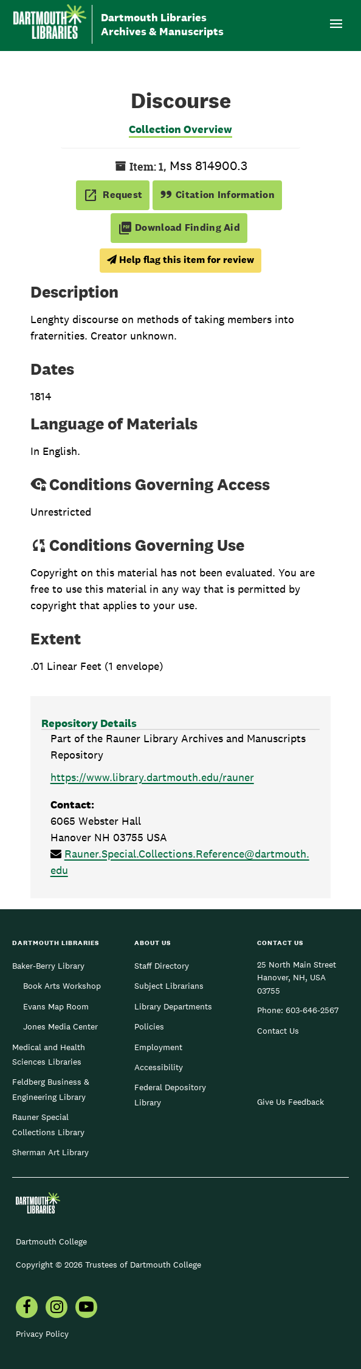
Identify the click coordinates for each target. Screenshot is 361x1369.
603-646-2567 (312, 1010)
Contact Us (278, 1030)
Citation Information (217, 194)
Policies (149, 1026)
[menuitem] (27, 1308)
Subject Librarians (169, 985)
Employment (158, 1047)
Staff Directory (161, 965)
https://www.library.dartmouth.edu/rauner (152, 777)
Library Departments (173, 1006)
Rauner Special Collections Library (48, 1124)
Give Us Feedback (290, 1101)
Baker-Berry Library (48, 965)
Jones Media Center (60, 1026)
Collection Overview (180, 129)
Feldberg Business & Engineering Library (50, 1089)
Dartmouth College (51, 1241)
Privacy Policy (42, 1333)
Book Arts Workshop (62, 985)
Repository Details (89, 723)
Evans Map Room (56, 1006)
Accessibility (158, 1067)
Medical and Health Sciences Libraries (48, 1054)
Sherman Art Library (50, 1152)
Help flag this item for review (180, 259)
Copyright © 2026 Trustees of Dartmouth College (108, 1264)
